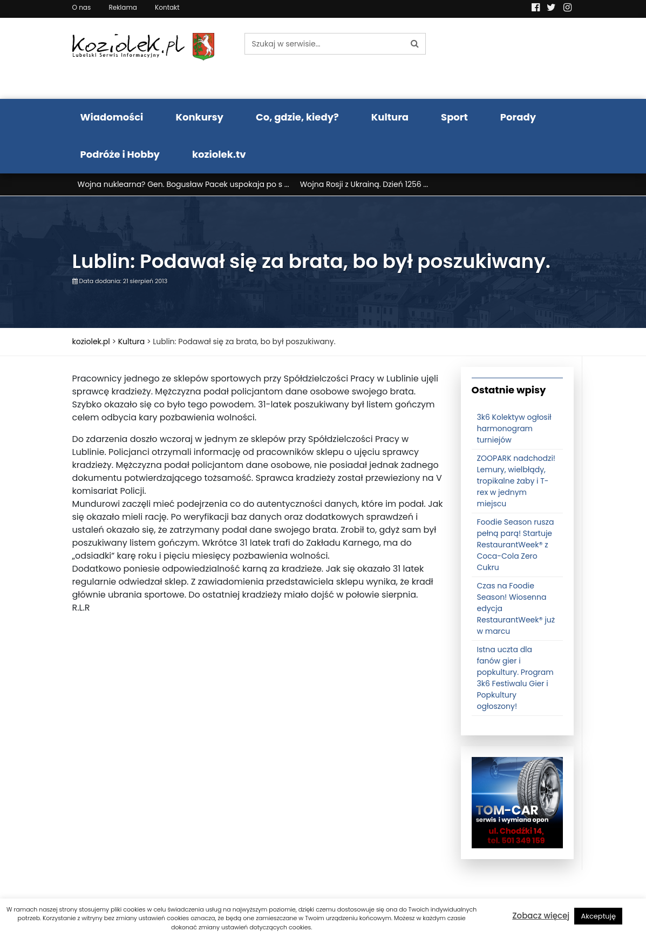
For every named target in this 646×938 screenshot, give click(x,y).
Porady (518, 117)
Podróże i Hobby (120, 154)
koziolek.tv (219, 154)
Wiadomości (112, 117)
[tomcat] (517, 804)
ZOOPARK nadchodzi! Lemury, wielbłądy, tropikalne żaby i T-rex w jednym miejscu (516, 483)
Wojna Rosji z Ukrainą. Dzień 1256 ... (364, 184)
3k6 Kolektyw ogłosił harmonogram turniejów (514, 430)
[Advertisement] (258, 732)
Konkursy (199, 117)
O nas (81, 7)
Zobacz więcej (540, 915)
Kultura (390, 117)
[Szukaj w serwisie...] (324, 44)
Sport (454, 117)
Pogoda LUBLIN (517, 58)
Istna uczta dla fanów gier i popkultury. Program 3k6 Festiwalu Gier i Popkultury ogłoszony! (515, 680)
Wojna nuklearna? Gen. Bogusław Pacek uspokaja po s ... (183, 184)
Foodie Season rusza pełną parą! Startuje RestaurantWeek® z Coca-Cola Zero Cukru (515, 547)
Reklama (122, 7)
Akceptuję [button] (598, 916)
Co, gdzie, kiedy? (297, 117)
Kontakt (167, 7)
